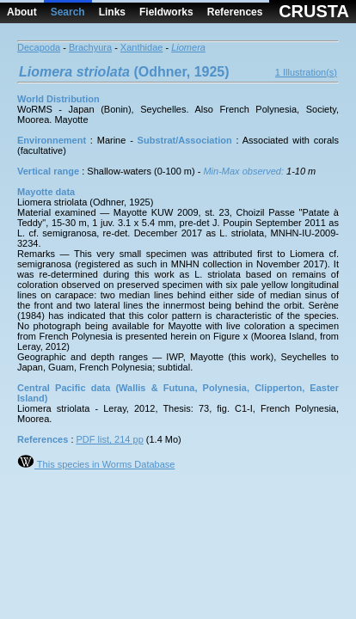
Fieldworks (166, 12)
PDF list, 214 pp (110, 439)
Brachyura (90, 47)
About (22, 12)
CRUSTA (314, 11)
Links (112, 12)
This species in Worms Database (96, 464)
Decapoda (38, 47)
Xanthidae (141, 47)
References (235, 12)
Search (68, 12)
